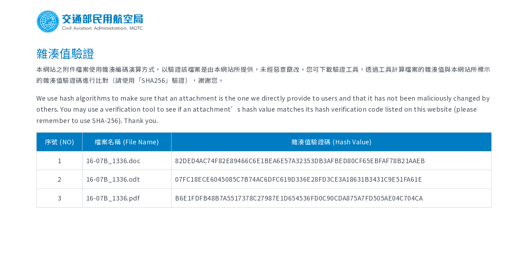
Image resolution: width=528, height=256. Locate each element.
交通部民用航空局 (89, 21)
